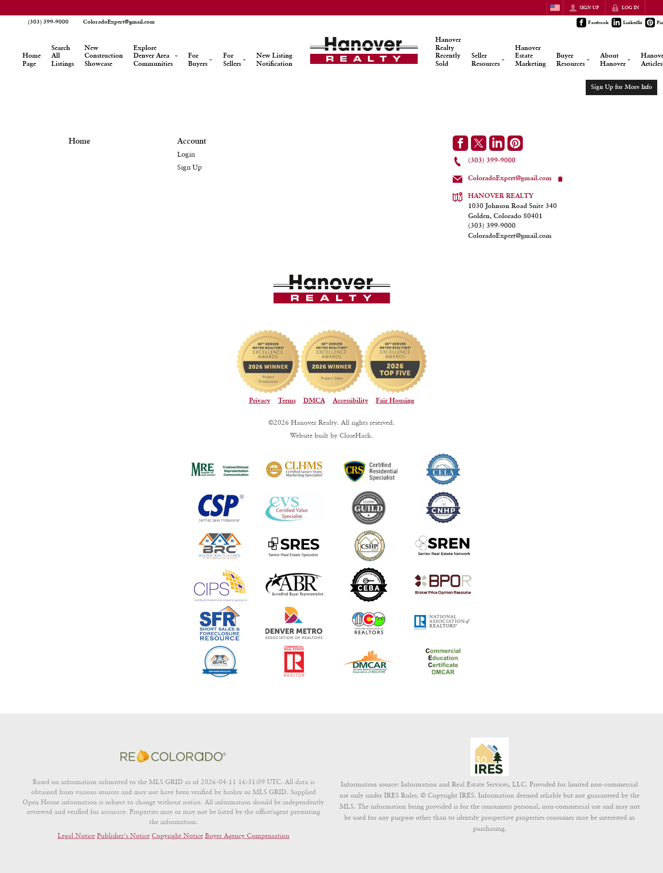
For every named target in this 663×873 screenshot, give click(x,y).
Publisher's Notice (123, 835)
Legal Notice (76, 835)
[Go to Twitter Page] (478, 143)
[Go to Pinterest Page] (515, 143)
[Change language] (555, 7)
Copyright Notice (177, 835)
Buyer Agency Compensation (247, 835)
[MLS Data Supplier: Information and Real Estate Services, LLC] (490, 757)
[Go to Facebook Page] (593, 22)
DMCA (314, 400)
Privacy (259, 400)
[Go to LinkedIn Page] (627, 22)
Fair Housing (395, 400)
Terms (287, 400)
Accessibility (350, 400)
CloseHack (355, 435)
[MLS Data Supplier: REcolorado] (173, 756)
